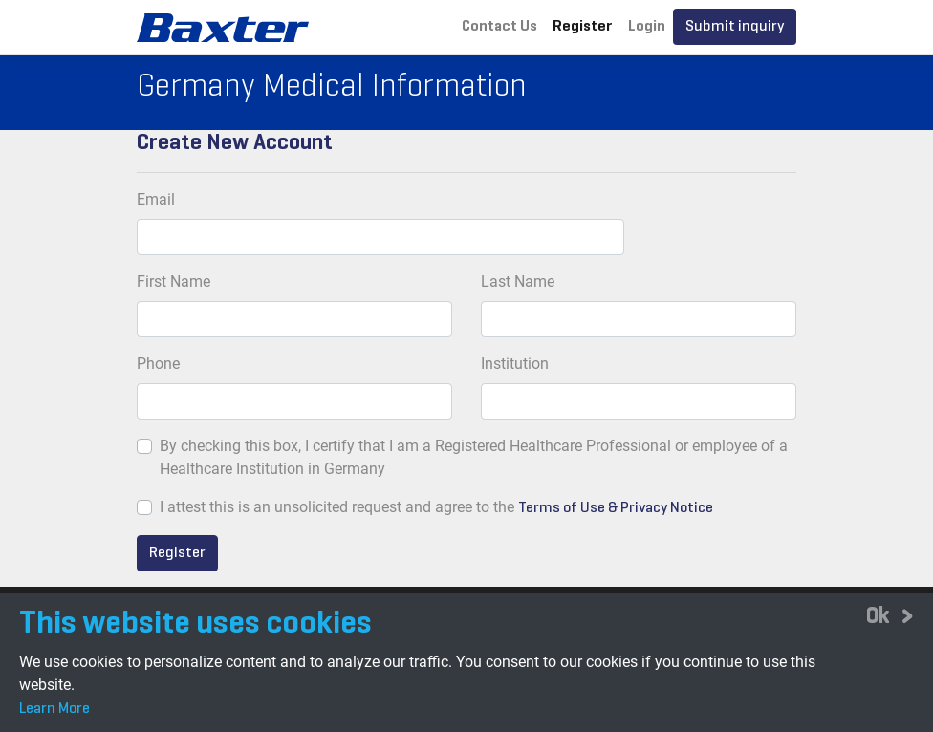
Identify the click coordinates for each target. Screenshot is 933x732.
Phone (158, 364)
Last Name (517, 281)
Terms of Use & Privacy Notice (615, 508)
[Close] (890, 615)
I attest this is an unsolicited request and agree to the (337, 507)
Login (646, 26)
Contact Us (499, 26)
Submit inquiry (734, 26)
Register (583, 26)
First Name (173, 281)
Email (156, 199)
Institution (515, 364)
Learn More (54, 709)
